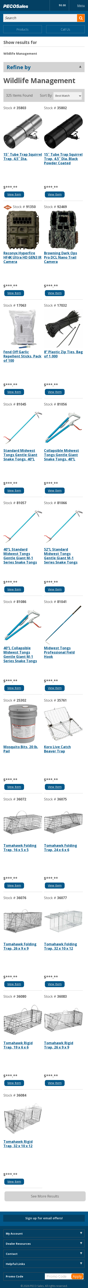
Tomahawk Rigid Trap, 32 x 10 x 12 (18, 1143)
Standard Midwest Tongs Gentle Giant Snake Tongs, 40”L (20, 454)
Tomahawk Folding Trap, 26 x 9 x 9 (19, 946)
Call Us (65, 29)
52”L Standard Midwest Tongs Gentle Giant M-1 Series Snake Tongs (60, 556)
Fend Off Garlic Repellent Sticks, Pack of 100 (22, 356)
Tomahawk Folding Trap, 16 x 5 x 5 (19, 847)
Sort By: (46, 95)
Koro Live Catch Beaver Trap (57, 749)
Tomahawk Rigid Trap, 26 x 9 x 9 (58, 1045)
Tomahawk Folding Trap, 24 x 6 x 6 (60, 847)
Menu (77, 5)
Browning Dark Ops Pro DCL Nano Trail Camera (60, 257)
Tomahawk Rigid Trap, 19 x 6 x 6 (18, 1045)
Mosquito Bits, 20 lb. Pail (20, 749)
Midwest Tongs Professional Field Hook (59, 652)
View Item (14, 194)
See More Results (45, 1196)
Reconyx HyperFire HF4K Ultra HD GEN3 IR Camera (22, 257)
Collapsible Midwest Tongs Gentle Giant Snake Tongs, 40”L (61, 454)
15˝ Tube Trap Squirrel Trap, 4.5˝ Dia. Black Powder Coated (63, 158)
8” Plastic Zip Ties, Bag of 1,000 (63, 354)
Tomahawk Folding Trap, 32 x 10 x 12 (60, 946)
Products (23, 29)
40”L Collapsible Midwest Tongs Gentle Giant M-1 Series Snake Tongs (20, 654)
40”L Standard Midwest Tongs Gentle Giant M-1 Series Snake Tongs (20, 556)
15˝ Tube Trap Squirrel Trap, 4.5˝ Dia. (22, 156)
